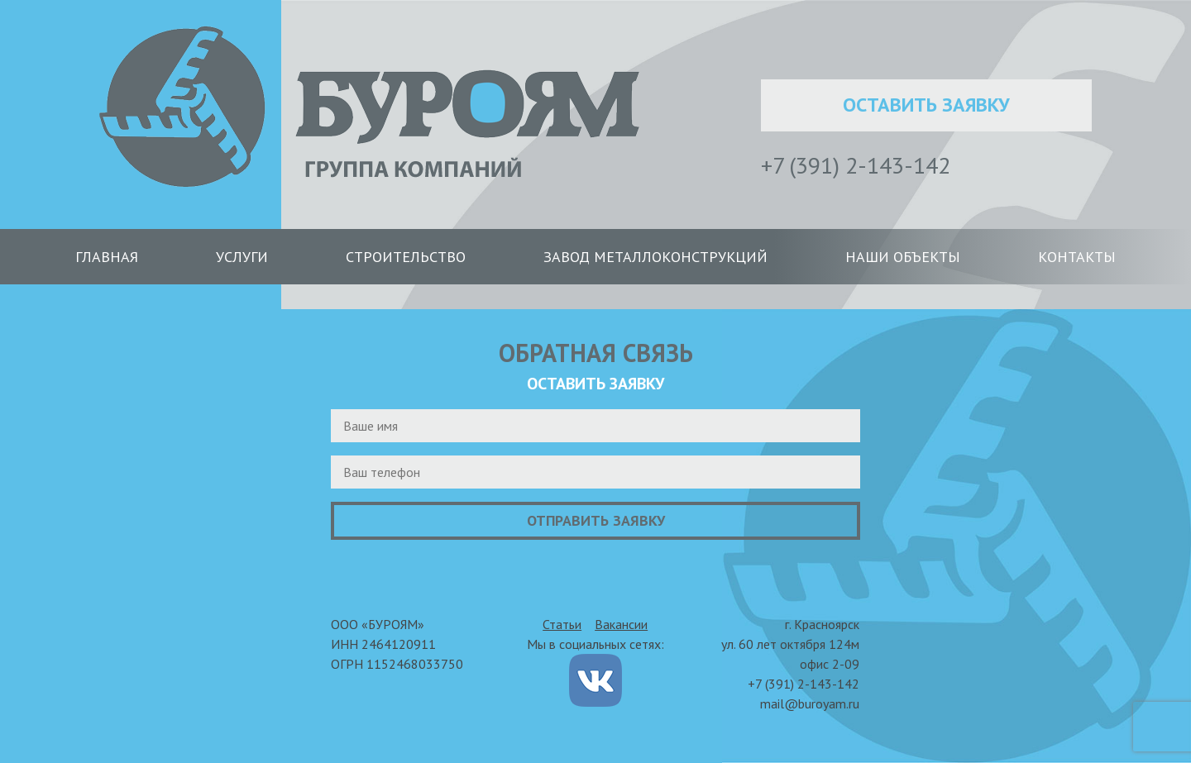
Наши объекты (902, 256)
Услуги (242, 256)
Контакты (1077, 256)
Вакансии (621, 624)
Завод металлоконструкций (655, 256)
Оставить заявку (926, 104)
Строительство (406, 256)
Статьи (562, 624)
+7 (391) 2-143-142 (855, 165)
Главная (106, 256)
